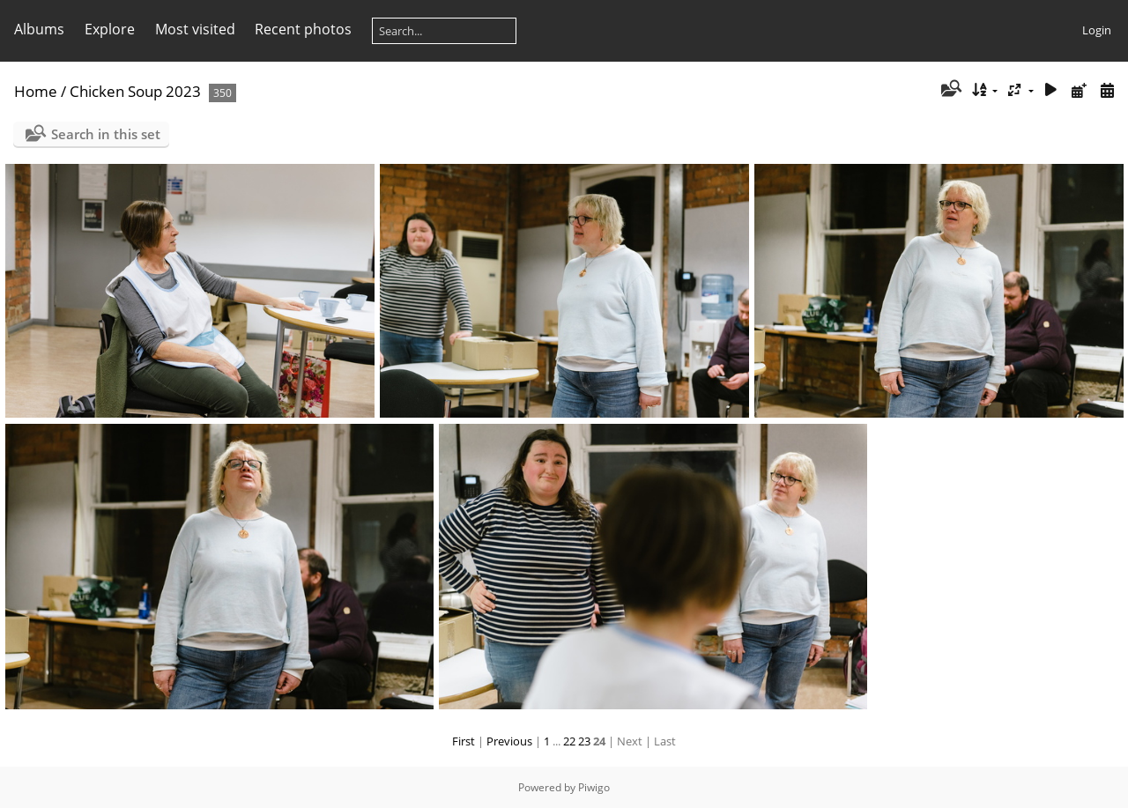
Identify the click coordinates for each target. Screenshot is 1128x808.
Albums (39, 29)
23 (584, 741)
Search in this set (105, 134)
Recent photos (303, 29)
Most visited (195, 29)
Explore (110, 29)
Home (35, 91)
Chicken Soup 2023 (135, 91)
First (463, 741)
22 (569, 741)
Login (1096, 30)
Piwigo (594, 787)
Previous (509, 741)
